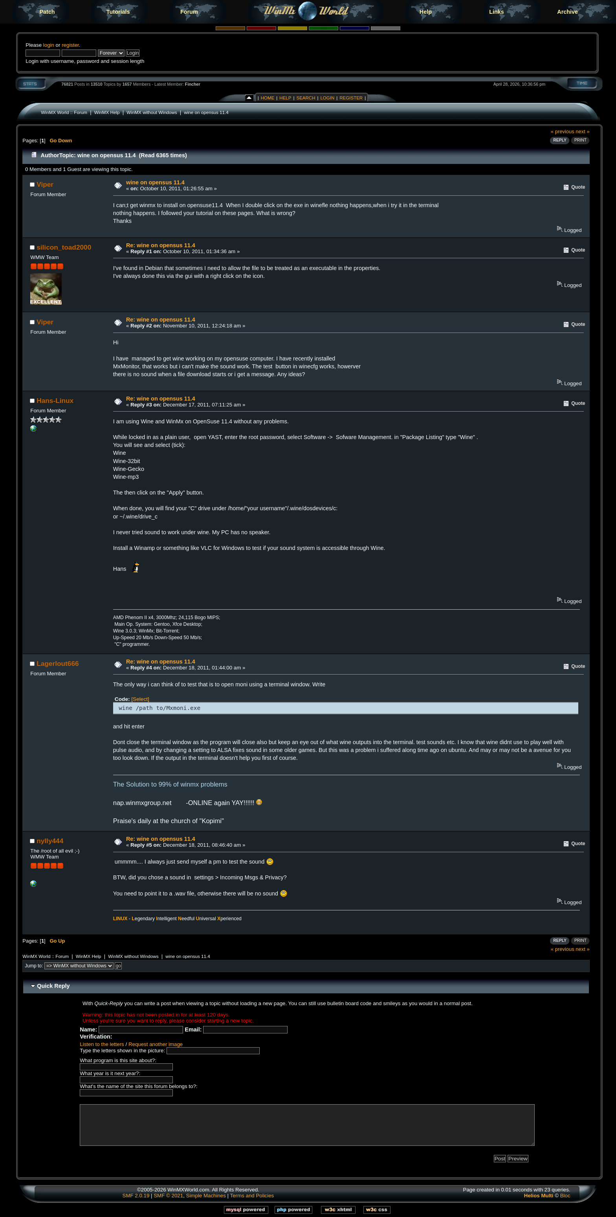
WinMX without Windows (151, 112)
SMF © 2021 (168, 1196)
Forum (189, 12)
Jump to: (34, 966)
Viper (45, 184)
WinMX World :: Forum (64, 112)
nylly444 (50, 841)
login (48, 45)
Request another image (155, 1044)
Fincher (192, 84)
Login (327, 98)
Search (305, 98)
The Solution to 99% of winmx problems (170, 784)
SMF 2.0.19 (136, 1196)
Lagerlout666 (58, 663)
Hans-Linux (55, 400)
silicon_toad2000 (64, 247)
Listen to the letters (102, 1044)
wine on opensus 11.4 (206, 112)
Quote (578, 187)
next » (582, 131)
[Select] (140, 699)
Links (496, 12)
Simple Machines (206, 1196)
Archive (567, 12)
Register (351, 98)
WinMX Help (107, 112)
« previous (562, 131)
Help (426, 12)
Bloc (565, 1196)
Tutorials (118, 12)
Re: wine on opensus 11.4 (160, 245)
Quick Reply (53, 986)
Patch (47, 12)
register (70, 45)
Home (268, 98)
